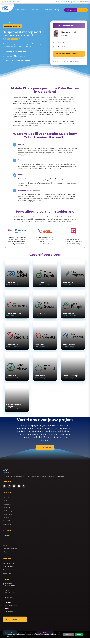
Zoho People (7, 504)
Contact (66, 2)
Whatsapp (7, 2)
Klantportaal (6, 535)
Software (35, 10)
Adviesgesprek (71, 10)
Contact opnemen (44, 448)
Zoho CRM (6, 497)
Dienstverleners (7, 570)
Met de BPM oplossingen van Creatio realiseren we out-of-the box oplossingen (45, 236)
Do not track (68, 634)
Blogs (17, 2)
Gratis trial (82, 10)
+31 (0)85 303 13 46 (61, 43)
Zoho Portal (6, 507)
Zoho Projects (7, 517)
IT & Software (7, 573)
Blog (57, 10)
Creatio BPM (7, 521)
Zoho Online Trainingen (10, 548)
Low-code (6, 545)
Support (75, 2)
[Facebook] (9, 486)
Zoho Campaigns (8, 511)
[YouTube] (14, 486)
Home (4, 22)
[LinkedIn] (4, 486)
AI (3, 538)
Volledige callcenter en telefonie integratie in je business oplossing (73, 236)
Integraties (6, 542)
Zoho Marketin (7, 514)
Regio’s (9, 22)
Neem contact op (11, 619)
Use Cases (48, 10)
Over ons (59, 2)
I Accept (79, 634)
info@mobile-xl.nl (61, 47)
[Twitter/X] (23, 486)
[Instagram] (19, 486)
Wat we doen (21, 10)
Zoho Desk (6, 501)
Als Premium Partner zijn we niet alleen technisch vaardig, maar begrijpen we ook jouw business (16, 236)
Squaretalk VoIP (7, 524)
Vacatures (85, 2)
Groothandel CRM (8, 563)
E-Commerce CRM (8, 566)
